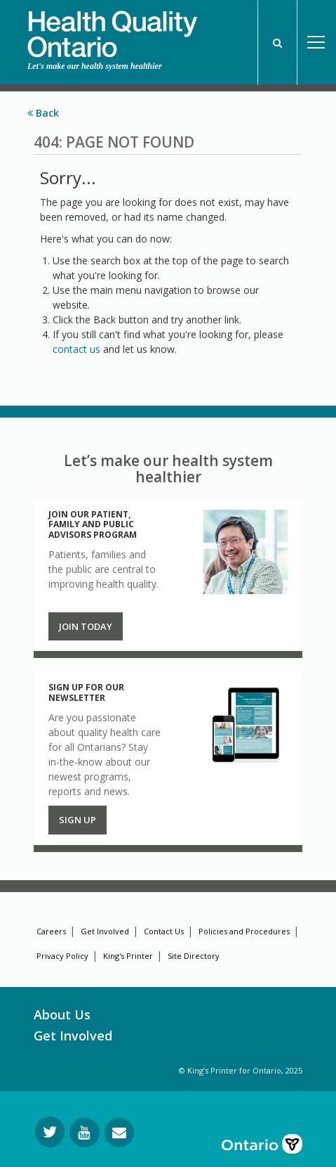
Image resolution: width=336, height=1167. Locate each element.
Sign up (77, 819)
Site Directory (194, 955)
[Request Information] (119, 1132)
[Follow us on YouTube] (84, 1132)
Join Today (85, 626)
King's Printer (128, 955)
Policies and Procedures (244, 931)
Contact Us (164, 931)
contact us (76, 349)
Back (43, 113)
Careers (51, 931)
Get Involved (105, 931)
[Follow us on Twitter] (50, 1131)
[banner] (112, 29)
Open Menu (316, 42)
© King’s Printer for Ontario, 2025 (240, 1070)
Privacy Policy (62, 955)
